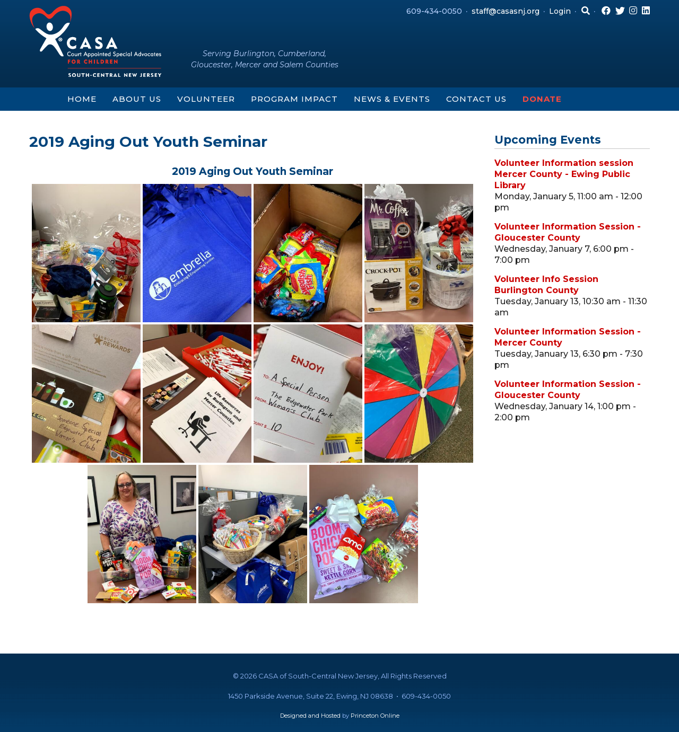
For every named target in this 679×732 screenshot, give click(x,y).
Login (560, 11)
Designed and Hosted (310, 715)
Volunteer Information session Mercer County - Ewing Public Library (563, 174)
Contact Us (476, 99)
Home (82, 99)
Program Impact (294, 99)
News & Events (392, 99)
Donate (542, 99)
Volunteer (206, 99)
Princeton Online (375, 715)
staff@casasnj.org (505, 11)
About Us (136, 99)
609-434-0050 (434, 11)
